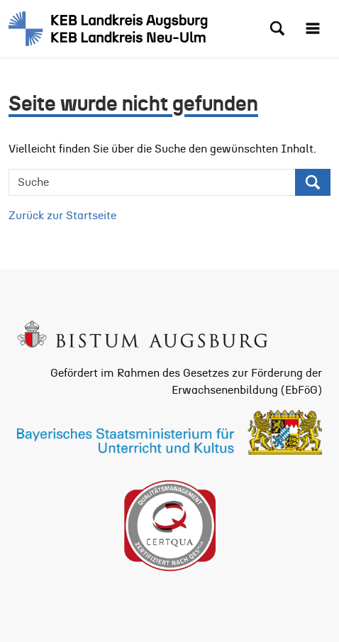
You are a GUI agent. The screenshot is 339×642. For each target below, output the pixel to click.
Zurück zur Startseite (62, 215)
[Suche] (152, 182)
